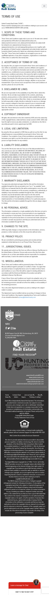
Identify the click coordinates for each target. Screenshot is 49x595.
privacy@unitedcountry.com (27, 297)
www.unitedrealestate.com (35, 381)
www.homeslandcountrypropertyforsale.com (30, 384)
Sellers (16, 397)
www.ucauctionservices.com (35, 379)
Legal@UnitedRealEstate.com (24, 479)
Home (7, 395)
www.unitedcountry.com (36, 377)
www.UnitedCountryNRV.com (35, 375)
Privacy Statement (20, 417)
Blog (40, 395)
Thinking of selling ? (35, 397)
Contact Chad (16, 395)
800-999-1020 (40, 432)
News (7, 397)
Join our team (29, 395)
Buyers (24, 397)
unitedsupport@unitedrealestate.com (17, 454)
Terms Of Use (30, 417)
